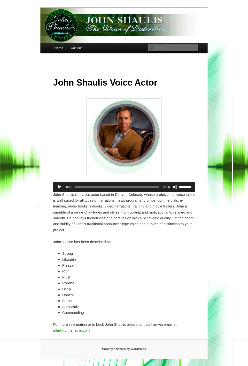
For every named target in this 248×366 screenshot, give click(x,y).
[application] (124, 187)
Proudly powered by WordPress (124, 349)
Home (58, 48)
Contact (76, 48)
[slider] (117, 187)
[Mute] (175, 186)
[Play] (59, 186)
